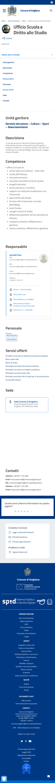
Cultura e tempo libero (26, 648)
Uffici (24, 21)
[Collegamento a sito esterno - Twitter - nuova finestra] (21, 741)
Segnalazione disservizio (26, 755)
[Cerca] (51, 10)
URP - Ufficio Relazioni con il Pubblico (26, 727)
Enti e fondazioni (26, 627)
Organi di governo (26, 621)
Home (3, 21)
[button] (52, 2)
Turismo (26, 660)
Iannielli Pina (15, 255)
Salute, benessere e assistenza (26, 675)
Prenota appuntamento (26, 749)
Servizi (26, 641)
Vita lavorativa (26, 651)
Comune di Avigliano (30, 10)
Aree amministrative (26, 618)
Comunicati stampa (26, 687)
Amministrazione (14, 21)
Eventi (26, 690)
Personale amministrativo (26, 633)
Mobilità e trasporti (26, 663)
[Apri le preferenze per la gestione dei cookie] (4, 779)
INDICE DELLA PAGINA (12, 54)
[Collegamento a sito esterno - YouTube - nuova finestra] (30, 741)
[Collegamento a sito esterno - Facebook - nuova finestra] (26, 741)
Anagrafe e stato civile (26, 645)
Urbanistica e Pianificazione (26, 657)
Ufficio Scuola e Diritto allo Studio (39, 21)
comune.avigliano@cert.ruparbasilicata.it (26, 723)
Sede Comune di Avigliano (26, 401)
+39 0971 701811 (26, 720)
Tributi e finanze (26, 669)
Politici (26, 630)
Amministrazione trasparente (26, 703)
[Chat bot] (49, 776)
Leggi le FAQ (26, 752)
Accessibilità (26, 758)
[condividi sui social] (7, 38)
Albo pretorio (26, 700)
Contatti (26, 708)
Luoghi (26, 636)
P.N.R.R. (26, 761)
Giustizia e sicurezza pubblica (26, 666)
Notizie (26, 684)
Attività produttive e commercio (26, 654)
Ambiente (26, 672)
